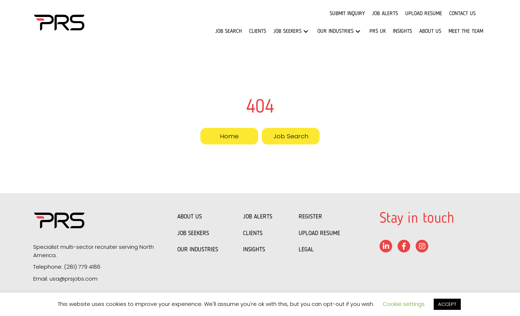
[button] (306, 31)
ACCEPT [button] (447, 304)
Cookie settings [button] (404, 304)
